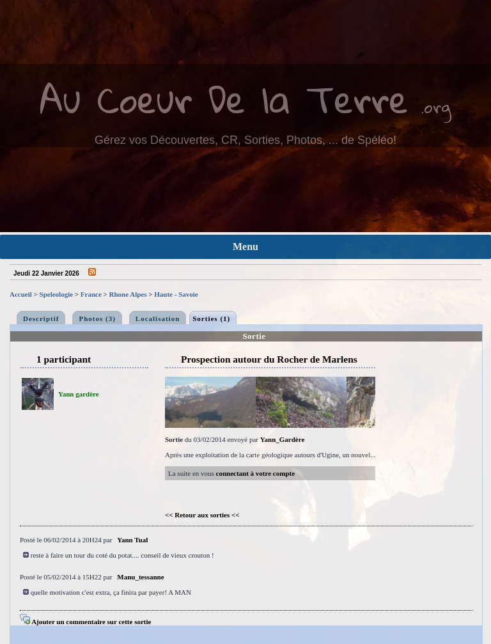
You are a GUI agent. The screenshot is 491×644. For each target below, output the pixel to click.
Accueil (21, 294)
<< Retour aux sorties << (202, 515)
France (91, 294)
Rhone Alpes (128, 294)
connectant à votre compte (255, 473)
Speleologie (57, 294)
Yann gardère (78, 394)
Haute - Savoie (176, 294)
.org (436, 106)
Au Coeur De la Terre (224, 99)
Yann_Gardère (282, 439)
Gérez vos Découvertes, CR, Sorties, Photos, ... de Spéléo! (245, 140)
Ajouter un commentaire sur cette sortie (85, 621)
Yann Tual (132, 540)
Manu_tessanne (140, 577)
